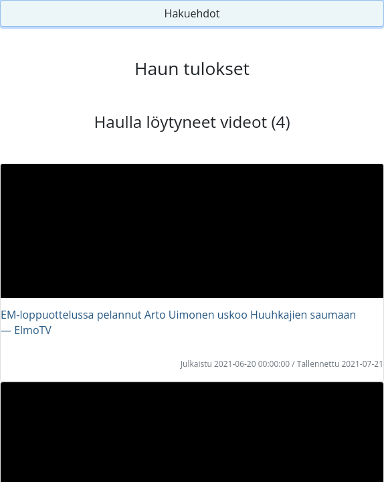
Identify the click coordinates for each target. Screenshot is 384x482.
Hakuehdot (192, 13)
